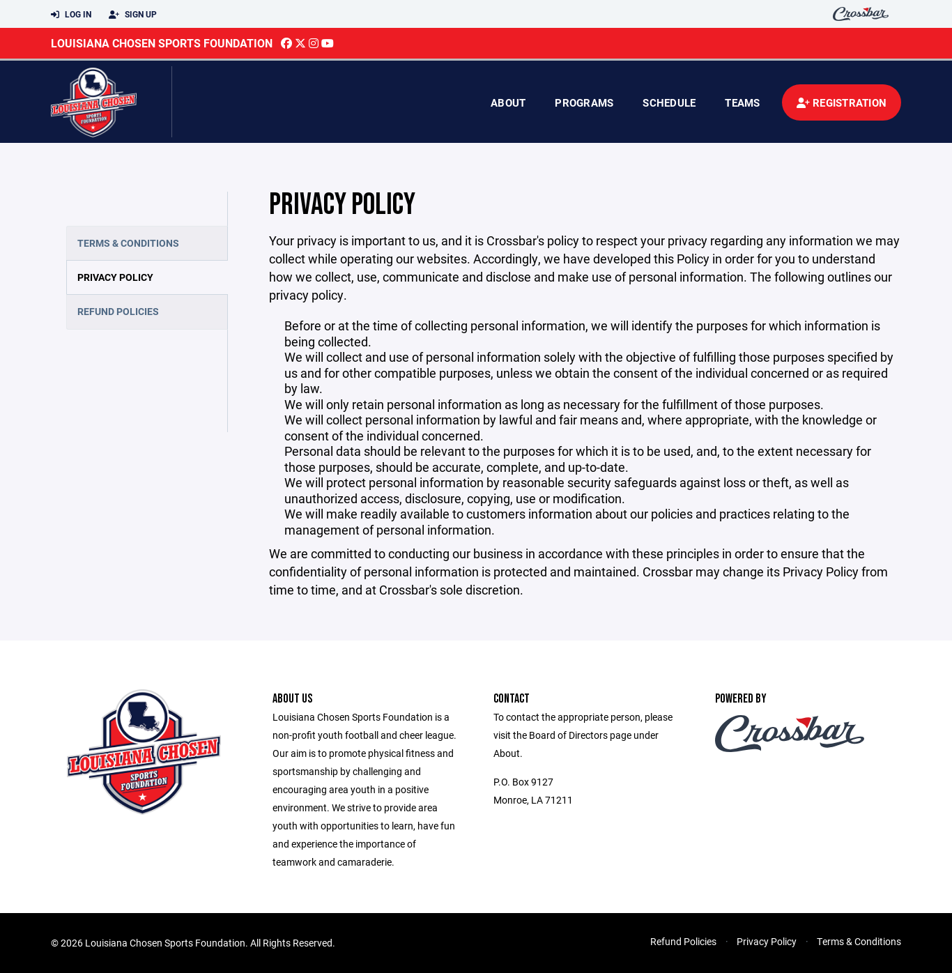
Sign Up (133, 14)
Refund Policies (118, 311)
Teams (742, 102)
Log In (71, 14)
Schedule (669, 102)
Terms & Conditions (128, 243)
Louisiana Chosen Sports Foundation (161, 43)
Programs (584, 102)
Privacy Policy (115, 277)
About (508, 102)
